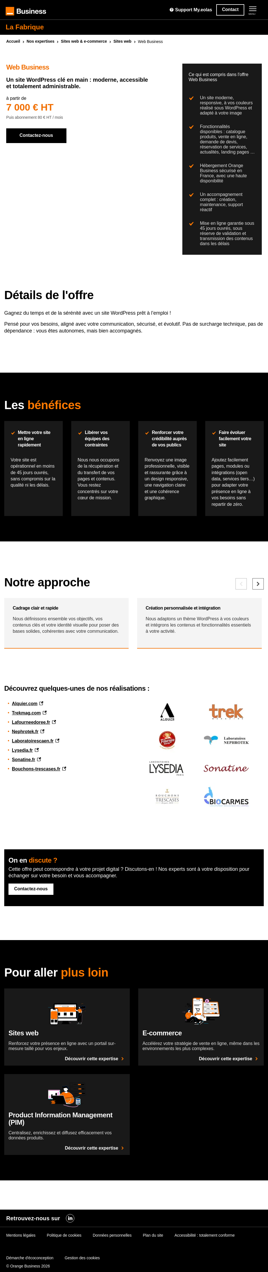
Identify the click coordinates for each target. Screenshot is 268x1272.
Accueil (13, 41)
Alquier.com (24, 757)
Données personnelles (112, 1260)
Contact (230, 9)
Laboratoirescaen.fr (32, 794)
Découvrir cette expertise (95, 1112)
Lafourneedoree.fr (31, 776)
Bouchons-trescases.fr (36, 822)
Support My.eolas (190, 9)
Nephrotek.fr (25, 785)
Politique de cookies (64, 1260)
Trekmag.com (26, 767)
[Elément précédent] (241, 628)
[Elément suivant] (258, 628)
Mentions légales (20, 1260)
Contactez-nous (36, 135)
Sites (122, 41)
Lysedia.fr (22, 804)
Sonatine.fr (23, 813)
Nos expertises (40, 41)
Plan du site (153, 1260)
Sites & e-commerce (84, 41)
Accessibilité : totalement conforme (204, 1260)
